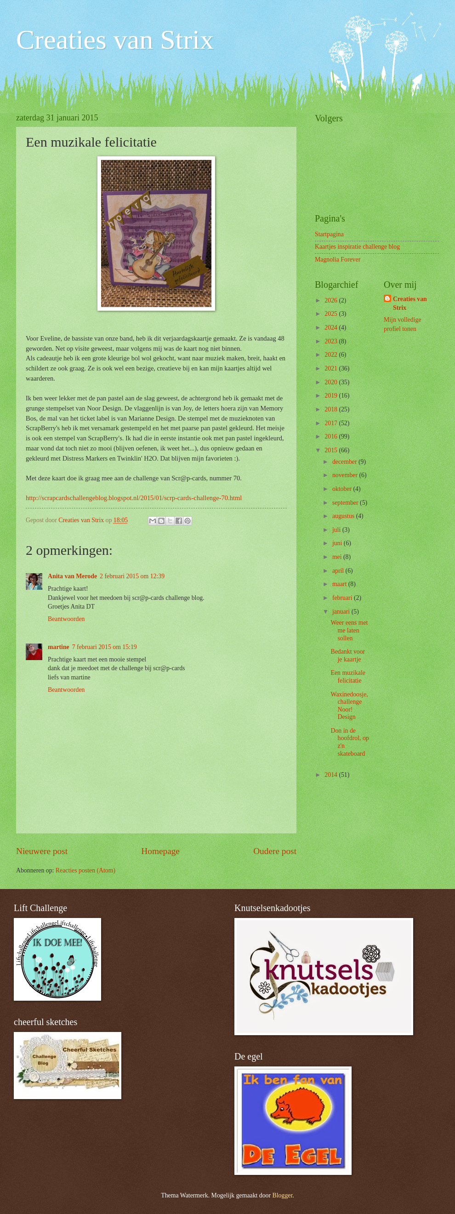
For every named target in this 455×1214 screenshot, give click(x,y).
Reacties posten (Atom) (85, 870)
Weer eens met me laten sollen (349, 630)
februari (343, 597)
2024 (331, 327)
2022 (331, 354)
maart (340, 584)
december (345, 461)
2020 (331, 382)
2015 (331, 450)
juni (338, 543)
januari (342, 611)
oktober (342, 488)
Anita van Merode (72, 576)
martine (58, 647)
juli (337, 529)
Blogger (283, 1195)
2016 (331, 436)
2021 (331, 368)
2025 (331, 313)
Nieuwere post (42, 851)
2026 (331, 300)
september (346, 502)
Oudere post (274, 851)
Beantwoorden (66, 619)
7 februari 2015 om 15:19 (104, 647)
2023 (331, 341)
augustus (344, 516)
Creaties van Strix (115, 39)
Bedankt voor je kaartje (347, 655)
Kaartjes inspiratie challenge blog (357, 246)
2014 (331, 774)
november (345, 475)
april (339, 570)
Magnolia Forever (337, 259)
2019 (331, 395)
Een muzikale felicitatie (347, 676)
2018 (331, 409)
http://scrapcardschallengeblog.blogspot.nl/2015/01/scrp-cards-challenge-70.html (134, 498)
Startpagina (329, 234)
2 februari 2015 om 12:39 (132, 576)
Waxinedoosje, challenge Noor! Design (349, 706)
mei (337, 556)
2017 (331, 423)
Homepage (160, 851)
